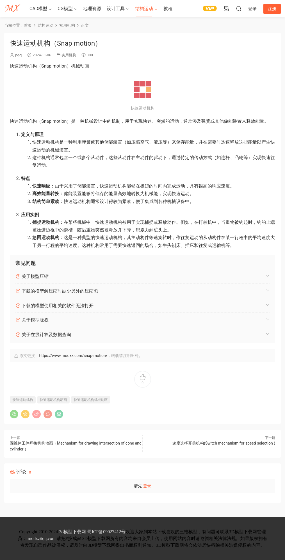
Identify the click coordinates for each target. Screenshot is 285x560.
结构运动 (144, 8)
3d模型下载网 (72, 531)
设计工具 (116, 8)
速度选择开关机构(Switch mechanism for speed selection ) (223, 443)
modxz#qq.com (42, 538)
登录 (147, 485)
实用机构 (68, 55)
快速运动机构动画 (53, 400)
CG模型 (65, 8)
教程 (167, 8)
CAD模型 (38, 8)
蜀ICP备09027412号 (106, 531)
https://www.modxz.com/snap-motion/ (73, 355)
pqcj (18, 55)
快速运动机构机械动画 (91, 400)
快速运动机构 (23, 400)
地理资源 (92, 8)
